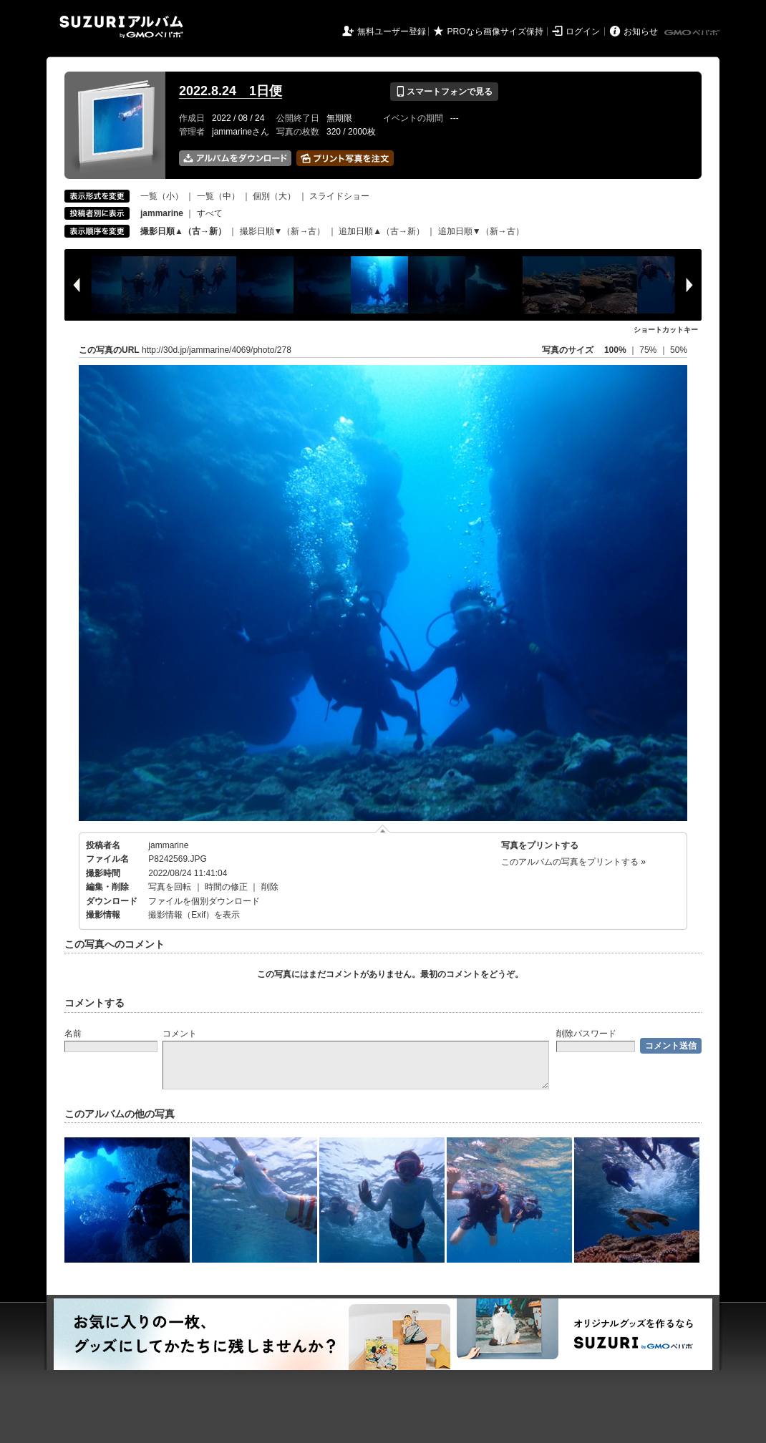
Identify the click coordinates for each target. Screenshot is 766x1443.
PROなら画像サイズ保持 (495, 31)
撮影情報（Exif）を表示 (194, 915)
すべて (210, 213)
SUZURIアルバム (121, 26)
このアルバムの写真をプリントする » (573, 862)
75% (649, 350)
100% (615, 350)
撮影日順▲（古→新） (183, 231)
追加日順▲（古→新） (382, 231)
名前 (73, 1034)
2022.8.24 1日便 (230, 91)
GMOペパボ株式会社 (693, 33)
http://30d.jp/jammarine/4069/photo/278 (216, 350)
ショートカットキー (666, 330)
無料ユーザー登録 (391, 31)
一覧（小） (161, 196)
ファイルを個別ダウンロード (204, 901)
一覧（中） (218, 196)
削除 (269, 887)
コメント (180, 1034)
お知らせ (641, 31)
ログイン (583, 31)
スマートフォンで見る (444, 91)
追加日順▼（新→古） (481, 231)
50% (678, 350)
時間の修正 (226, 887)
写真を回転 (169, 887)
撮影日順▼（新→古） (283, 231)
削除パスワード (586, 1034)
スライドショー (339, 196)
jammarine (168, 845)
